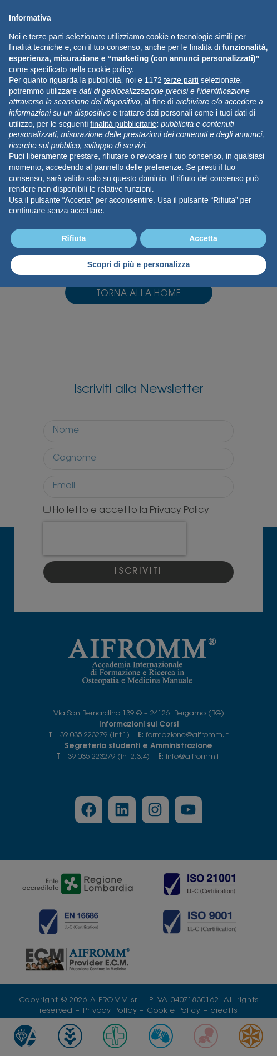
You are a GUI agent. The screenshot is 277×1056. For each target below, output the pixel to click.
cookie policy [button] (110, 69)
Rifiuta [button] (74, 238)
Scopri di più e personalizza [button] (138, 264)
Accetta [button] (203, 238)
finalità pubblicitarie (123, 123)
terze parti (181, 80)
